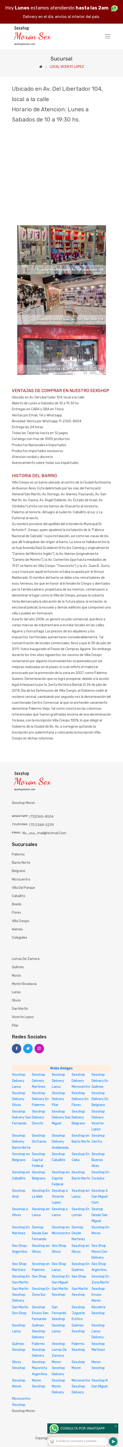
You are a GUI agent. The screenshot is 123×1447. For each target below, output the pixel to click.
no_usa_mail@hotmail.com (44, 833)
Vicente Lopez (23, 1017)
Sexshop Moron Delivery (58, 1386)
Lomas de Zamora (26, 959)
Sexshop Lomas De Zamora (59, 1350)
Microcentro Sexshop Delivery (81, 1386)
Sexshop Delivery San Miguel (61, 1117)
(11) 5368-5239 (41, 825)
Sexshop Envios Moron (98, 1295)
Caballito (18, 896)
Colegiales (19, 938)
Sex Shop (39, 1276)
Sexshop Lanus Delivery (98, 1331)
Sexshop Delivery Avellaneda (60, 1141)
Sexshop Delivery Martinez (38, 1080)
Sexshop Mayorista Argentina (39, 1368)
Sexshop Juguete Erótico (78, 1313)
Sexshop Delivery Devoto (38, 1117)
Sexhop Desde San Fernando (40, 1233)
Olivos (16, 1000)
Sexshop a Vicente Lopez (60, 1197)
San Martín (20, 1009)
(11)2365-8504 (41, 817)
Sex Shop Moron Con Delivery (99, 1252)
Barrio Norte (21, 863)
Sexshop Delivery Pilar (58, 1099)
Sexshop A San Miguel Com (100, 1197)
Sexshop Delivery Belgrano (78, 1117)
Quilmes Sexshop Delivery (38, 1331)
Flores (16, 913)
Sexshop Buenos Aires (98, 1160)
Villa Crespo (20, 921)
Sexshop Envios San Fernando (40, 1313)
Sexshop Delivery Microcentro (81, 1080)
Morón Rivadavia (24, 984)
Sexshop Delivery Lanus (18, 1080)
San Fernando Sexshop (59, 1313)
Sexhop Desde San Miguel (100, 1215)
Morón (16, 976)
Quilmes (18, 967)
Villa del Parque (23, 888)
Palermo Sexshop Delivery (38, 1350)
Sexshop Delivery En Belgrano (100, 1099)
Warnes (17, 929)
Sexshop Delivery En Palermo (40, 1099)
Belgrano (18, 871)
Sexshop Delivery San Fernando (21, 1117)
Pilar (15, 1026)
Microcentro (21, 879)
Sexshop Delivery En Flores (80, 1099)
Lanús (16, 992)
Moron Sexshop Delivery (58, 1368)
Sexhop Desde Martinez (78, 1233)
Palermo (18, 854)
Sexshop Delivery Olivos (18, 1099)
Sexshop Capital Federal (38, 1160)
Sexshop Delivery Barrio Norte (21, 1141)
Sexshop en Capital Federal (61, 1178)
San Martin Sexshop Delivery (20, 1295)
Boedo (17, 904)
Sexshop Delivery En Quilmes (100, 1080)
